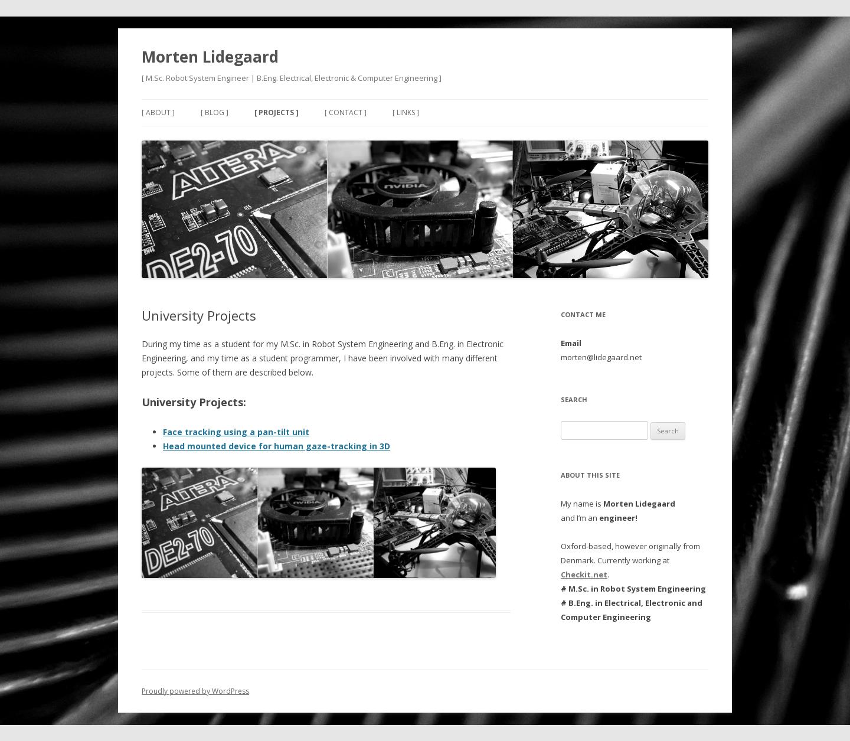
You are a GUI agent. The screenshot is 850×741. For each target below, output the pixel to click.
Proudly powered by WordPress (195, 691)
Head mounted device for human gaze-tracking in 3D (276, 446)
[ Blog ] (214, 112)
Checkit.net (584, 574)
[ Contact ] (346, 112)
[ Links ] (406, 112)
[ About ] (158, 112)
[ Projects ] (276, 112)
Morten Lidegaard (210, 56)
